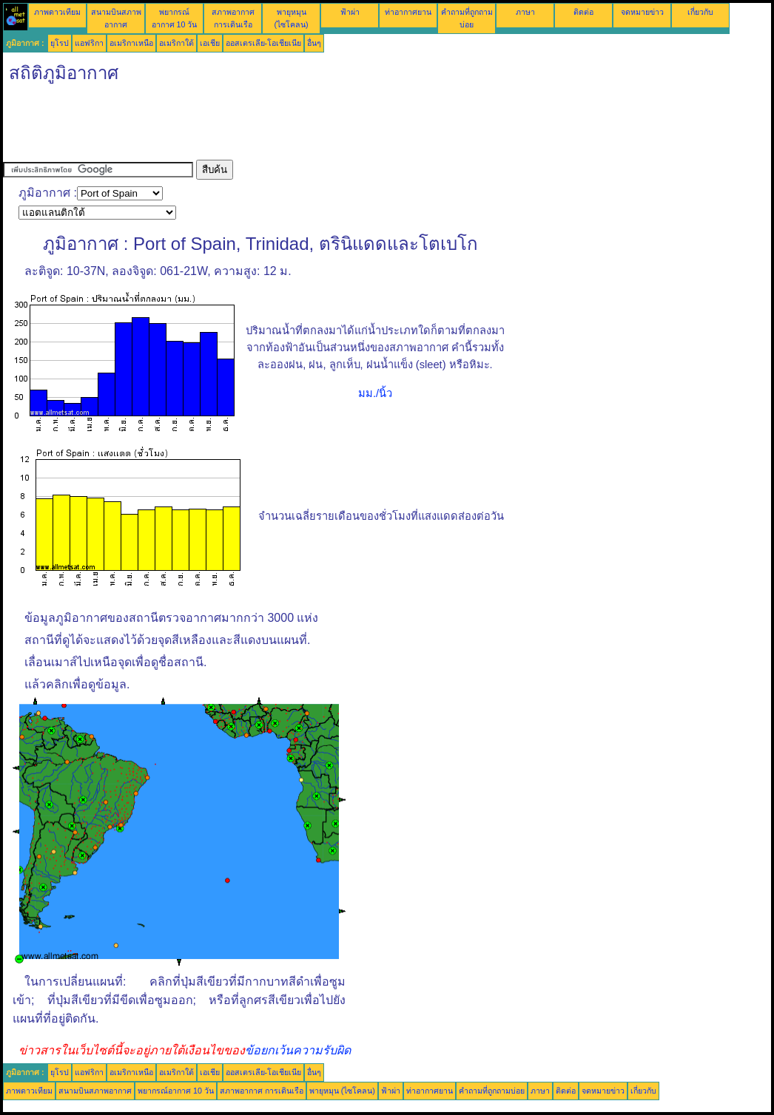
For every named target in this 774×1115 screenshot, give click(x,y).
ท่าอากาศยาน (408, 11)
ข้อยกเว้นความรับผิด (298, 1050)
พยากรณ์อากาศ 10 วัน (176, 1090)
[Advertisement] (272, 126)
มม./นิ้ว (375, 393)
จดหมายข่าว (642, 11)
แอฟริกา (89, 42)
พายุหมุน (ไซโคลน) (342, 1090)
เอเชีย (210, 42)
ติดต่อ (583, 11)
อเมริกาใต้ (176, 42)
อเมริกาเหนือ (131, 42)
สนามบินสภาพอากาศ (95, 1090)
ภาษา (525, 11)
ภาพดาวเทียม (57, 11)
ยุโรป (59, 42)
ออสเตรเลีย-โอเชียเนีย (264, 42)
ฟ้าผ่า (350, 11)
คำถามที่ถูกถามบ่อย (492, 1090)
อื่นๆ (314, 42)
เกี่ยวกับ (700, 11)
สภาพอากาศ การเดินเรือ (261, 1090)
